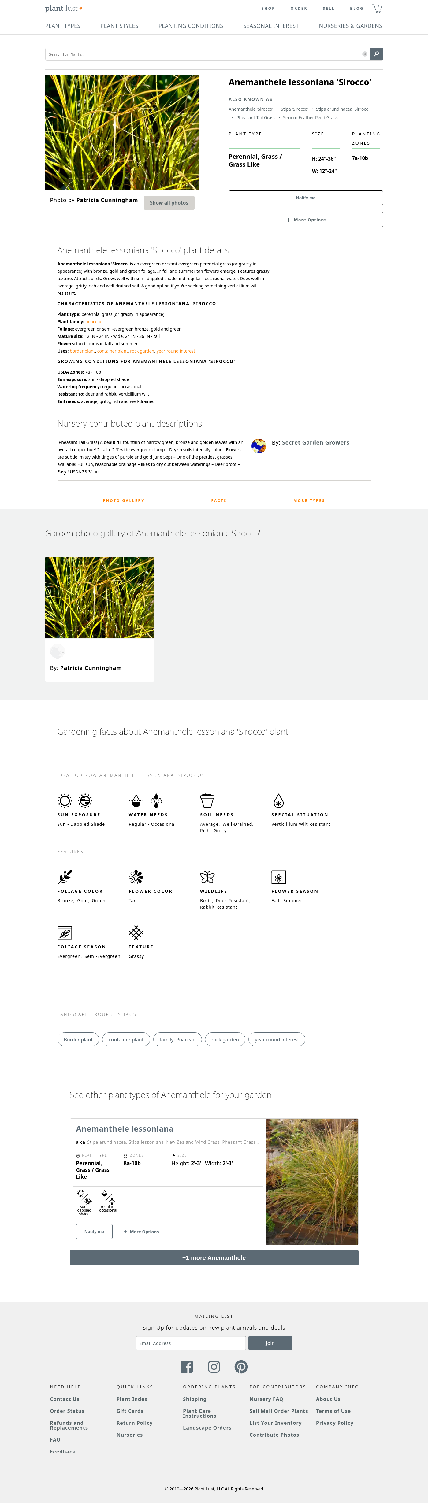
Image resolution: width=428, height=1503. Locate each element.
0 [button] (378, 6)
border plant (82, 351)
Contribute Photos (274, 1434)
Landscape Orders (207, 1427)
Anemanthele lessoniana (125, 1128)
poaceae (93, 321)
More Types (309, 500)
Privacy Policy (334, 1423)
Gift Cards (130, 1411)
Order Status (67, 1411)
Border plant (78, 1039)
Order (299, 8)
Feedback (63, 1451)
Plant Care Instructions (199, 1413)
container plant (112, 351)
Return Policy (135, 1423)
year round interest (176, 351)
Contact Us (65, 1399)
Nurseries (130, 1434)
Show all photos (169, 202)
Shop (268, 8)
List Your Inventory (276, 1423)
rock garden (142, 351)
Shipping (195, 1399)
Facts (219, 500)
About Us (328, 1399)
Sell (329, 8)
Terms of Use (333, 1411)
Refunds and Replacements (69, 1425)
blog (357, 8)
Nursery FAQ (267, 1399)
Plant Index (132, 1399)
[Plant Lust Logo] (64, 8)
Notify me (306, 197)
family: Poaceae (177, 1039)
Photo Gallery (124, 500)
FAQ (55, 1439)
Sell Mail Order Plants (279, 1411)
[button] (364, 54)
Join (270, 1343)
